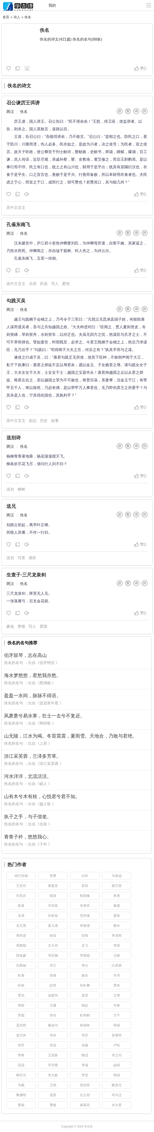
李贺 (85, 1075)
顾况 (85, 1055)
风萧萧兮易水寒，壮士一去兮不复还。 (44, 715)
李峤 (21, 1055)
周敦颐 (21, 945)
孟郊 (85, 995)
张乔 (21, 1045)
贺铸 (85, 935)
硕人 (43, 784)
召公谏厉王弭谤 (23, 102)
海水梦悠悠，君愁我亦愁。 (32, 675)
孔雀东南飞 (18, 224)
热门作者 (16, 864)
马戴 (21, 1085)
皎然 (53, 985)
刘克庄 (21, 896)
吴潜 (21, 915)
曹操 (21, 1105)
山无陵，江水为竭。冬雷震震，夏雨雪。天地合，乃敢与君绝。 (70, 736)
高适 (21, 1065)
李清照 (117, 935)
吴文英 (21, 925)
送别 (10, 489)
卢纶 (116, 1045)
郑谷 (53, 1015)
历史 (44, 421)
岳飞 (85, 945)
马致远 (117, 876)
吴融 (85, 1045)
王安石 (21, 886)
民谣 (44, 284)
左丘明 (85, 1095)
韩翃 (116, 1075)
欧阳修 (85, 896)
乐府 (33, 284)
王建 (53, 1005)
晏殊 (116, 915)
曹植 (53, 1105)
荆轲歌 (45, 723)
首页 (6, 17)
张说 (53, 1045)
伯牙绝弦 (47, 663)
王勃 (53, 1085)
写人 (55, 284)
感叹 (32, 558)
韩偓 (116, 1025)
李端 (85, 1065)
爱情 (66, 284)
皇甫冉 (117, 1035)
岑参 (116, 1005)
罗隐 (21, 1015)
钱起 (85, 1005)
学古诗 (88, 1126)
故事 (55, 421)
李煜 (116, 945)
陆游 (53, 896)
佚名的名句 (13, 663)
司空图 (53, 1065)
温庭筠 (53, 995)
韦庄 (85, 1035)
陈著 (21, 905)
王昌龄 (53, 1055)
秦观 (116, 905)
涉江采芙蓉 (48, 764)
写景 (21, 558)
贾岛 (21, 995)
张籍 (53, 975)
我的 (52, 5)
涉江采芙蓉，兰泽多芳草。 (32, 756)
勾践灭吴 (15, 300)
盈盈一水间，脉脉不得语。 (32, 695)
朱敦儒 (85, 925)
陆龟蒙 (21, 955)
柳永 (116, 925)
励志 (33, 421)
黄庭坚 (53, 886)
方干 (116, 1015)
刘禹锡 (21, 965)
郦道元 (117, 1085)
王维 (116, 995)
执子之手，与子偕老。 (28, 816)
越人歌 (45, 804)
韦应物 (53, 955)
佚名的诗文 (19, 85)
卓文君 (117, 1105)
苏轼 (85, 886)
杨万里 (117, 886)
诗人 (17, 17)
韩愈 (21, 1005)
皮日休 (21, 1035)
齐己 (53, 965)
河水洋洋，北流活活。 (28, 776)
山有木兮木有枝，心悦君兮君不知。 (42, 796)
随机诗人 (26, 68)
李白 (85, 965)
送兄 (11, 506)
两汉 (10, 112)
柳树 (21, 489)
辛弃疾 (53, 905)
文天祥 (53, 945)
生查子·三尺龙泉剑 (26, 574)
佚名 (27, 17)
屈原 (53, 1095)
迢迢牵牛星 (48, 703)
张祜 (53, 1035)
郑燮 (53, 876)
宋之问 (117, 1055)
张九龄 (53, 1075)
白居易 (117, 965)
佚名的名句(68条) (87, 39)
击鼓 (43, 824)
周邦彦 (21, 935)
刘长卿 (85, 985)
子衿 (43, 844)
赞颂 (21, 626)
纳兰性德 (21, 876)
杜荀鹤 (85, 1015)
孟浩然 (21, 1025)
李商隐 (85, 955)
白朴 (85, 876)
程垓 (53, 935)
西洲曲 (45, 683)
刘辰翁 (53, 915)
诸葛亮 (85, 1105)
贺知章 (85, 1085)
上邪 (43, 743)
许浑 (116, 975)
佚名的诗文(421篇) (55, 39)
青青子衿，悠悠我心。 (28, 836)
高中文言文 (15, 208)
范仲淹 (85, 915)
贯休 (116, 985)
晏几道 (53, 925)
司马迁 (117, 1095)
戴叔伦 (53, 1025)
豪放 (10, 626)
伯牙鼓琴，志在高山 (25, 655)
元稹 (116, 955)
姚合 (85, 975)
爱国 (43, 626)
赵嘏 (116, 1065)
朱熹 (116, 896)
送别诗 (13, 437)
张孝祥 (85, 905)
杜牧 (21, 985)
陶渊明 (21, 1095)
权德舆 (85, 1025)
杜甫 (21, 975)
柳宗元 (21, 1075)
